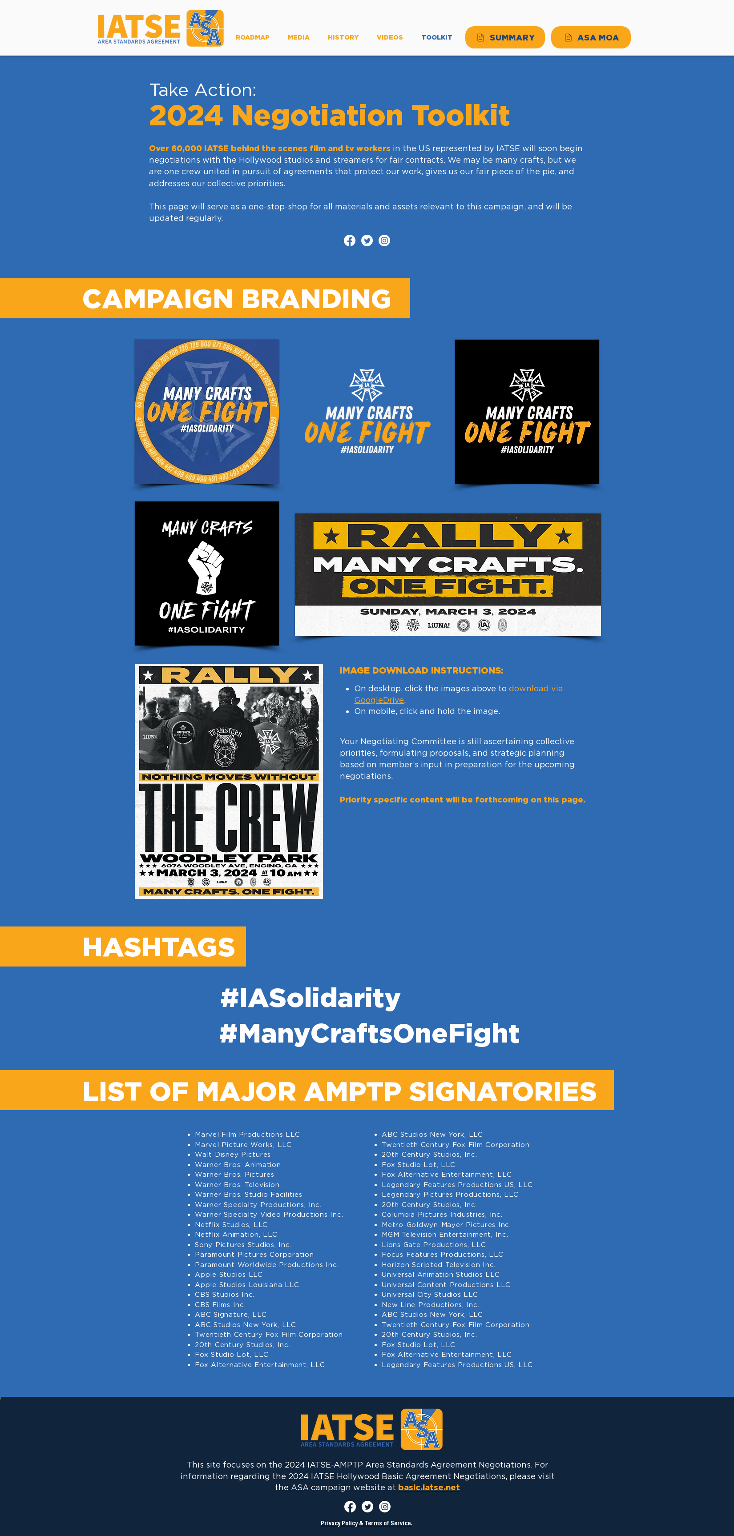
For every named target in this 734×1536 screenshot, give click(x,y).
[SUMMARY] (505, 37)
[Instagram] (384, 240)
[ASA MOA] (591, 37)
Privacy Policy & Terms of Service (366, 1524)
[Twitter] (367, 240)
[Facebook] (349, 240)
